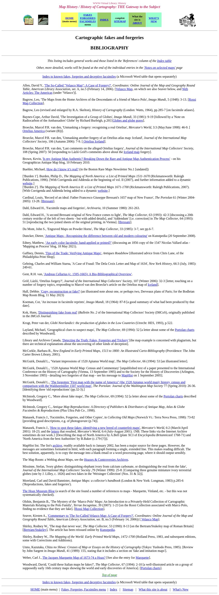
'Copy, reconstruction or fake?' (60, 291)
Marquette (142, 557)
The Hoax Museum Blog (39, 491)
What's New (181, 589)
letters (55, 431)
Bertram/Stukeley (35, 529)
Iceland (152, 284)
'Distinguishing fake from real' (57, 312)
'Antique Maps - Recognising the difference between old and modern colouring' (96, 236)
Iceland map (132, 152)
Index (113, 589)
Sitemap (128, 589)
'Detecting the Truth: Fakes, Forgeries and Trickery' (95, 340)
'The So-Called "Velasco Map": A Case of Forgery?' (77, 85)
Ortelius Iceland (93, 141)
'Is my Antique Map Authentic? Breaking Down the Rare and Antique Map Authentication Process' (106, 158)
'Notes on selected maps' (159, 67)
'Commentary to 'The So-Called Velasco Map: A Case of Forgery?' (90, 515)
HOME (35, 589)
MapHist (127, 375)
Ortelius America (34, 131)
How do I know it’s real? (62, 169)
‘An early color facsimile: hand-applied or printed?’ (78, 242)
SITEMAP (120, 21)
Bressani (47, 201)
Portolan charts (184, 329)
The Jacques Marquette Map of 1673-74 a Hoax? (73, 557)
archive (57, 445)
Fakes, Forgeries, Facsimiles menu (83, 589)
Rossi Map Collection (89, 509)
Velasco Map (124, 89)
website (27, 183)
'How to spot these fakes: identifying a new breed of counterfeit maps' (95, 427)
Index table (164, 61)
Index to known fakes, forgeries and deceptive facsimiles (79, 76)
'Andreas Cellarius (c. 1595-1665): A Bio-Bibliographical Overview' (88, 274)
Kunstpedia (107, 529)
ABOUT (137, 22)
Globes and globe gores (128, 120)
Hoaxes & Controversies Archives (106, 459)
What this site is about (153, 589)
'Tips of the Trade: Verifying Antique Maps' (73, 253)
